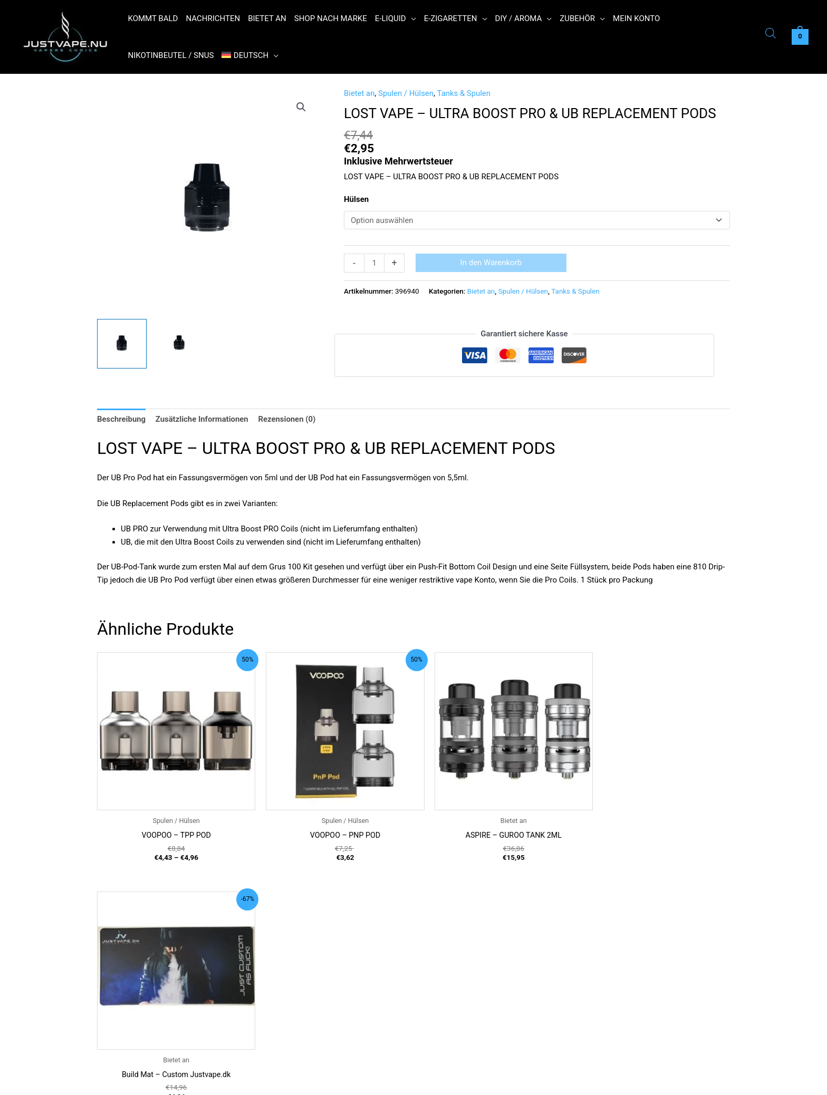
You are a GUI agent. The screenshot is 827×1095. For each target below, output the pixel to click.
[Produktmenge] (374, 263)
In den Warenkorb (491, 262)
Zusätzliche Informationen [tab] (202, 418)
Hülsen (356, 199)
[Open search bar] (770, 34)
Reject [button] (626, 1080)
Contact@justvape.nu (158, 1043)
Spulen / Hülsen (407, 93)
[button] (411, 18)
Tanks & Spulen (465, 93)
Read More (664, 1080)
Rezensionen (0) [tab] (288, 418)
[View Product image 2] (179, 344)
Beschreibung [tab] (121, 418)
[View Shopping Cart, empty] (800, 37)
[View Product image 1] (122, 344)
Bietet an (359, 93)
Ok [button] (596, 1080)
